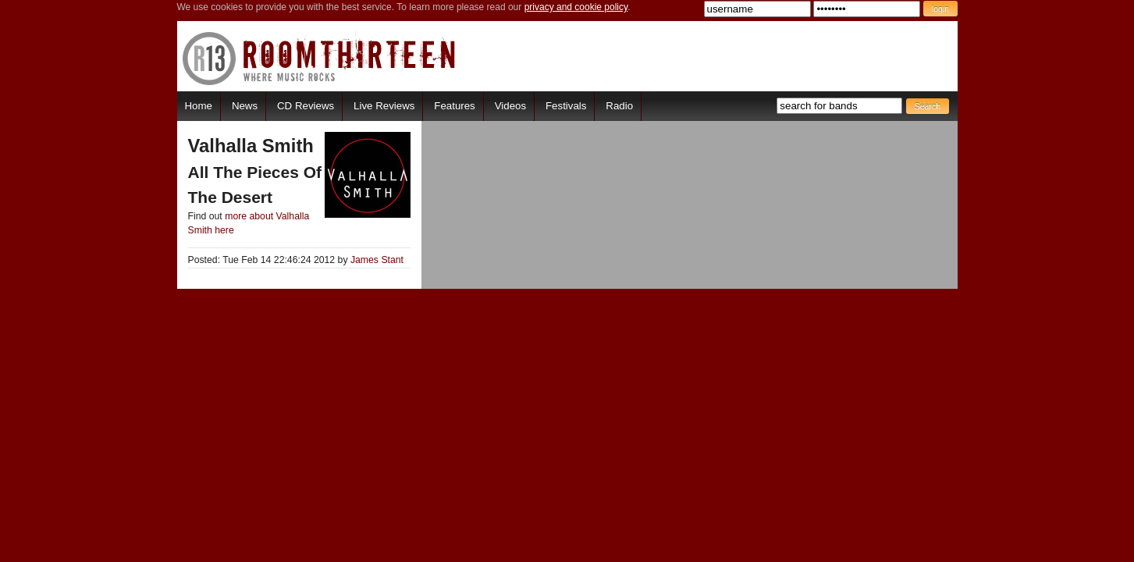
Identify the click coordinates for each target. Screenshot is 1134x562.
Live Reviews (384, 106)
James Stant (376, 259)
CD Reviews (305, 106)
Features (454, 106)
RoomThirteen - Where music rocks (320, 58)
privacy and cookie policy (576, 7)
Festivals (566, 106)
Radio (619, 106)
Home (198, 106)
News (245, 106)
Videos (510, 106)
